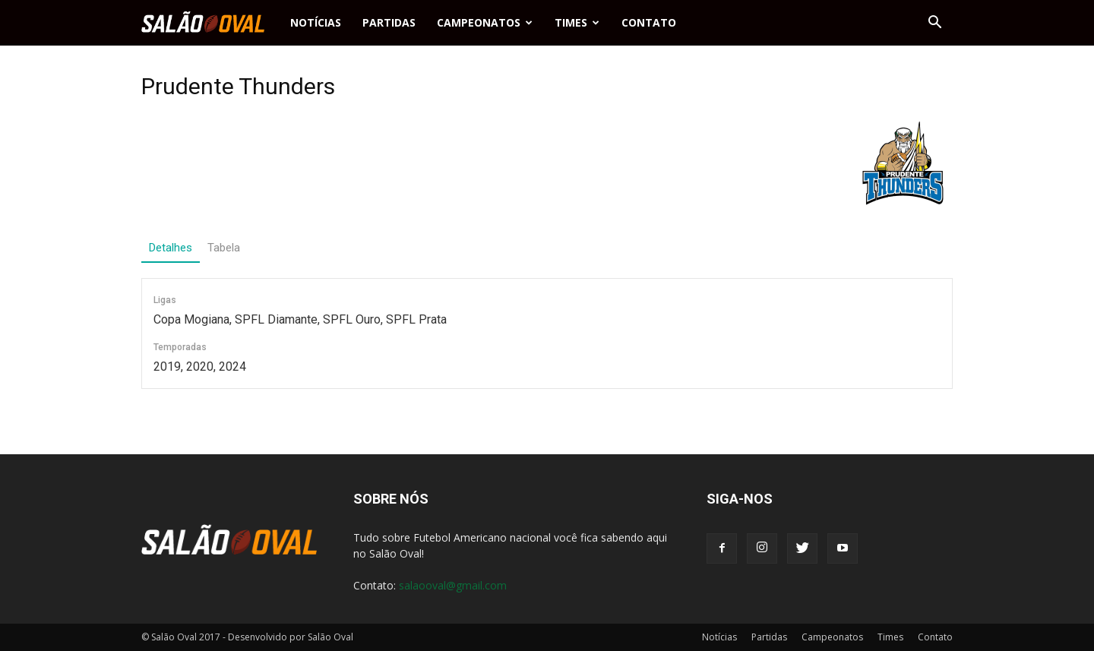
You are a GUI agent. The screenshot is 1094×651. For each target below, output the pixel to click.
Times (577, 22)
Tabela (223, 247)
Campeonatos (485, 22)
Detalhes (170, 247)
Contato (648, 22)
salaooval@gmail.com (453, 585)
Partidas (389, 22)
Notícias (315, 22)
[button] (934, 23)
